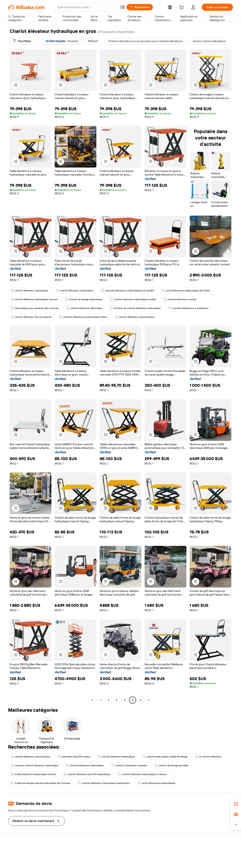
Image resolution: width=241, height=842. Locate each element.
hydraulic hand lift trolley (74, 756)
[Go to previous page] (92, 700)
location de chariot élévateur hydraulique (135, 308)
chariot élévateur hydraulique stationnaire (104, 783)
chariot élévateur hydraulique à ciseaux (142, 774)
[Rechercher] (140, 7)
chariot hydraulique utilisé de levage (165, 756)
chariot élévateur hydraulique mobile (133, 299)
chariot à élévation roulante (129, 765)
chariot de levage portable (171, 765)
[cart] (182, 7)
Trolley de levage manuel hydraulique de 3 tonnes (40, 783)
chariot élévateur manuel (179, 299)
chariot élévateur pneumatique (134, 317)
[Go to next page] (148, 700)
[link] (236, 804)
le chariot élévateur (208, 756)
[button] (122, 7)
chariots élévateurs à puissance (188, 308)
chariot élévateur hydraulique (29, 290)
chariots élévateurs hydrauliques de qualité (127, 290)
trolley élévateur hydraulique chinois (33, 774)
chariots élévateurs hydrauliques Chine (83, 317)
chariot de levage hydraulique (83, 299)
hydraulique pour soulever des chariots (35, 308)
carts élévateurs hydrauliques (156, 783)
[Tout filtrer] (22, 41)
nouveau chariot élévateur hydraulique (34, 765)
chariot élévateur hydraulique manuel (34, 299)
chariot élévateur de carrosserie (31, 317)
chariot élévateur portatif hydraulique (86, 774)
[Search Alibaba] (87, 7)
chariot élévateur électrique (84, 308)
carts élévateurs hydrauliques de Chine (186, 290)
